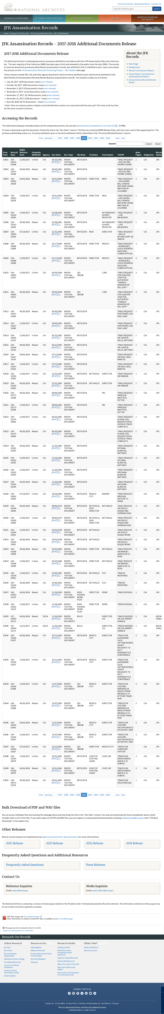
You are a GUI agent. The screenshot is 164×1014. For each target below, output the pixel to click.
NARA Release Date (23, 152)
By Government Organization (10, 954)
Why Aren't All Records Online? (66, 968)
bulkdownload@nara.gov (132, 818)
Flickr (94, 993)
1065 (108, 138)
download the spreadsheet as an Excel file (96, 125)
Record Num (14, 153)
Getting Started (63, 947)
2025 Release (14, 843)
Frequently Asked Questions (25, 864)
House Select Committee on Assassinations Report (141, 75)
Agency (46, 154)
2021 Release (134, 843)
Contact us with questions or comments (18, 930)
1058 (66, 138)
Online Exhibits (10, 976)
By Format (8, 950)
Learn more (140, 1009)
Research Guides (66, 943)
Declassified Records (66, 961)
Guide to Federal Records (67, 958)
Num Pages (139, 153)
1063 (96, 138)
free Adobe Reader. (33, 916)
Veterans (34, 962)
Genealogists (36, 947)
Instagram (77, 993)
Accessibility (60, 1003)
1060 (78, 138)
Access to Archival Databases (11, 966)
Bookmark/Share (142, 4)
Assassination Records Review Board (142, 81)
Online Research (13, 943)
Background (134, 67)
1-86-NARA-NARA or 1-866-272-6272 (82, 1010)
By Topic (7, 947)
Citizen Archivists (125, 4)
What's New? (91, 943)
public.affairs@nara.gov (102, 890)
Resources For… (39, 943)
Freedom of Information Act (89, 1003)
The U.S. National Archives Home (34, 7)
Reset (158, 144)
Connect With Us (82, 989)
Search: (112, 143)
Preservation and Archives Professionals (41, 954)
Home (6, 33)
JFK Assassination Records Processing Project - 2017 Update (48, 70)
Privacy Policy (71, 1003)
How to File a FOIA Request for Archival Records (68, 973)
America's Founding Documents (147, 18)
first (41, 138)
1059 (72, 138)
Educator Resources (82, 18)
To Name (93, 154)
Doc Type (68, 154)
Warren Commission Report (141, 70)
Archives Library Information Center (11, 971)
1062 (90, 138)
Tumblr (82, 993)
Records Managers (38, 959)
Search (157, 9)
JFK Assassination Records (41, 33)
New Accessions (90, 950)
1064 (102, 138)
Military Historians (38, 950)
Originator (149, 154)
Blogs (90, 993)
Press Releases (95, 864)
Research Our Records (16, 18)
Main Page (133, 64)
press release (46, 81)
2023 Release (54, 843)
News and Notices (91, 947)
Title (120, 154)
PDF (54, 162)
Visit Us (115, 18)
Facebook (69, 993)
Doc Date (56, 154)
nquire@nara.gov (20, 890)
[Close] (161, 989)
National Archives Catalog (14, 959)
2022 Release (94, 843)
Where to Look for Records (68, 964)
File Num (81, 154)
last (123, 138)
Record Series (159, 153)
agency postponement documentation (60, 837)
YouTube (86, 993)
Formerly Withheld (36, 153)
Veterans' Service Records (49, 18)
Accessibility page (65, 919)
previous (48, 138)
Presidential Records (12, 962)
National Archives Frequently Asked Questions (64, 952)
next (118, 138)
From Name (107, 154)
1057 (60, 138)
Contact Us (156, 4)
